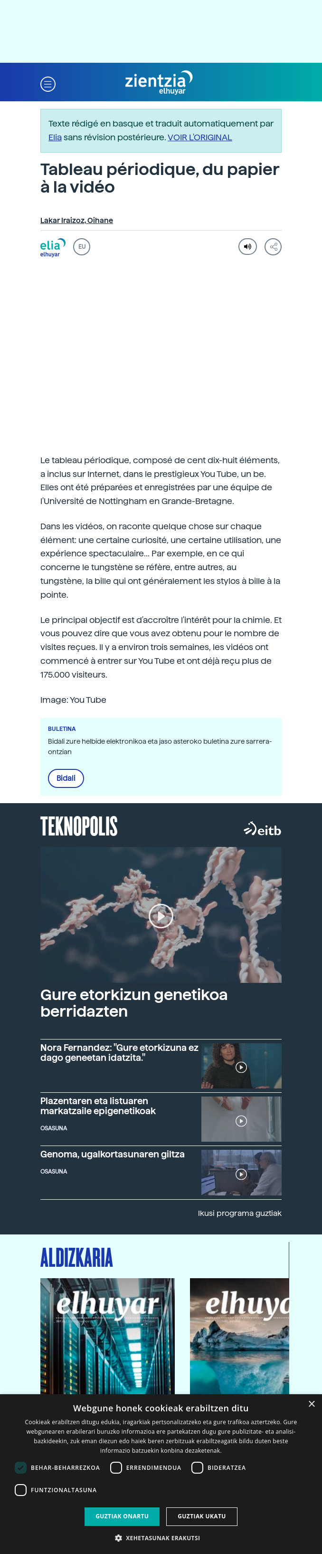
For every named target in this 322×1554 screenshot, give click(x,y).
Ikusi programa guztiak (240, 1213)
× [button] (311, 1404)
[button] (48, 83)
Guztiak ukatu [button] (202, 1516)
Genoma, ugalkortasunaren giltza (112, 1154)
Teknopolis (79, 825)
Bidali (66, 778)
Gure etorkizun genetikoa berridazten (134, 1003)
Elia (55, 137)
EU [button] (81, 246)
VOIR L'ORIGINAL (200, 137)
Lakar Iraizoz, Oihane (76, 220)
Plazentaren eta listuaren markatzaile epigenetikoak (98, 1106)
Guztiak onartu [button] (122, 1516)
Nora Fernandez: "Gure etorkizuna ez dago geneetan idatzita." (119, 1052)
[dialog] (161, 1474)
